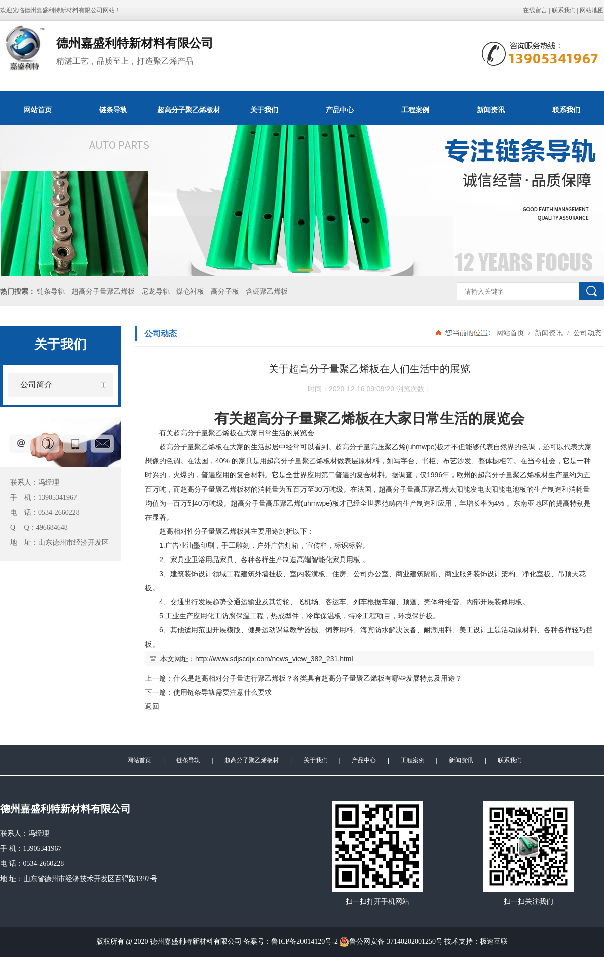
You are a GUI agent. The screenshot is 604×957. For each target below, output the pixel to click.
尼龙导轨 (155, 291)
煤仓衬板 (190, 291)
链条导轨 (113, 110)
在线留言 (535, 10)
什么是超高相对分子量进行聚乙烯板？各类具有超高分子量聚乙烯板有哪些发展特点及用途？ (317, 678)
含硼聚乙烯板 (267, 291)
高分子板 (225, 291)
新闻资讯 (491, 110)
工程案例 (415, 110)
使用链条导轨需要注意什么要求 (222, 692)
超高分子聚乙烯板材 (188, 110)
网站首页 (38, 110)
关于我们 (264, 110)
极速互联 (494, 941)
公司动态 (586, 333)
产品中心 (340, 110)
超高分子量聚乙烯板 (103, 291)
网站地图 (592, 10)
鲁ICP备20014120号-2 (304, 941)
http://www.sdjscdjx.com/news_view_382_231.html (274, 659)
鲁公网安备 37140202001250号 (391, 942)
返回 (152, 706)
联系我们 (564, 10)
